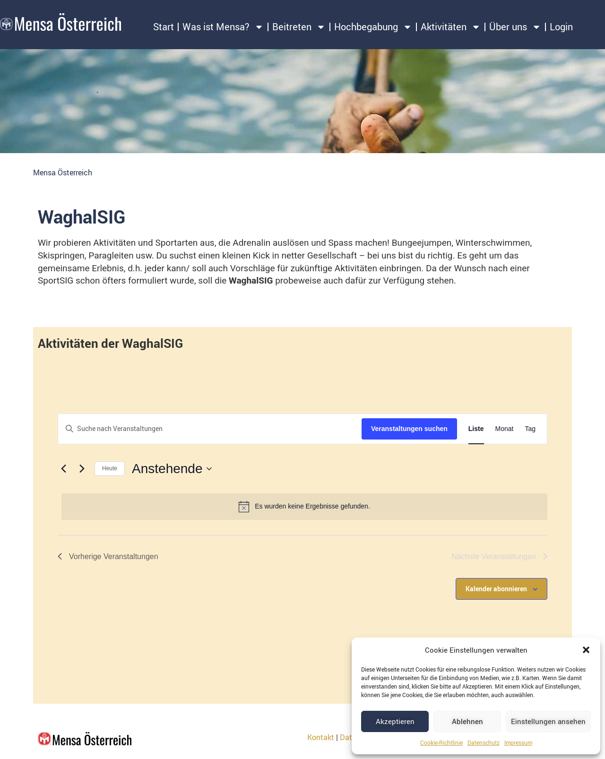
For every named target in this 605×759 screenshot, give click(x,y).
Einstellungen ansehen (548, 721)
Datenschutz (483, 742)
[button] (586, 650)
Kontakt (320, 737)
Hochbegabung (373, 26)
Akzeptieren (395, 721)
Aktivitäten (451, 26)
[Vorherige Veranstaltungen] (63, 468)
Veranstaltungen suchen (409, 428)
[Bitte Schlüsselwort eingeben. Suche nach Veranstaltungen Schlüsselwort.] (210, 429)
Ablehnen (467, 721)
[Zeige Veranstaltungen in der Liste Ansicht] (476, 429)
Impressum (518, 742)
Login (561, 26)
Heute (109, 468)
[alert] (304, 506)
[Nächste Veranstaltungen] (81, 468)
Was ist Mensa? (223, 26)
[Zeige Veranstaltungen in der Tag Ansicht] (530, 429)
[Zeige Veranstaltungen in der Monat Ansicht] (504, 429)
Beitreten (299, 26)
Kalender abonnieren (496, 588)
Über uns (515, 26)
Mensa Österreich (62, 172)
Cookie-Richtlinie (441, 742)
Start (163, 26)
